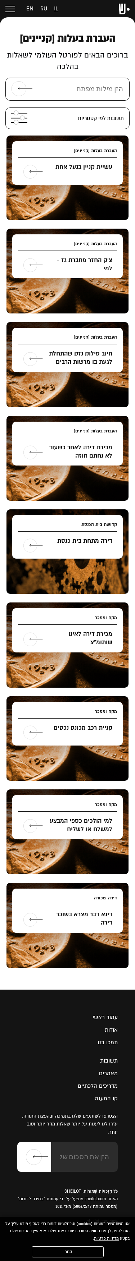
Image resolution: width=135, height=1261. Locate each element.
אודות (111, 1029)
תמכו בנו (108, 1042)
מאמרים (108, 1073)
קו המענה (106, 1098)
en (29, 8)
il (56, 8)
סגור (68, 1251)
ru (43, 8)
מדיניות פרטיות (106, 1238)
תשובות (109, 1060)
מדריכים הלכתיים (98, 1086)
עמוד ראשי (105, 1017)
